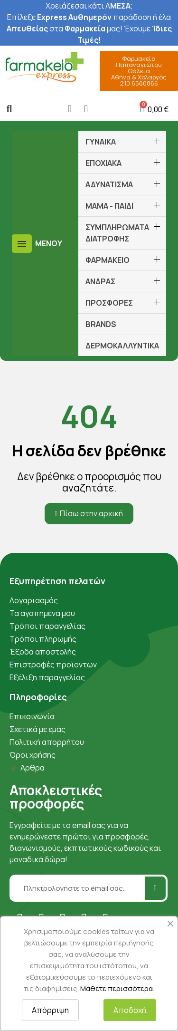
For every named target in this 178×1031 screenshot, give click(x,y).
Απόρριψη (50, 1010)
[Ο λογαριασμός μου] (69, 109)
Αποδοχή (129, 1010)
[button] (9, 109)
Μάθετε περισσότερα (116, 988)
